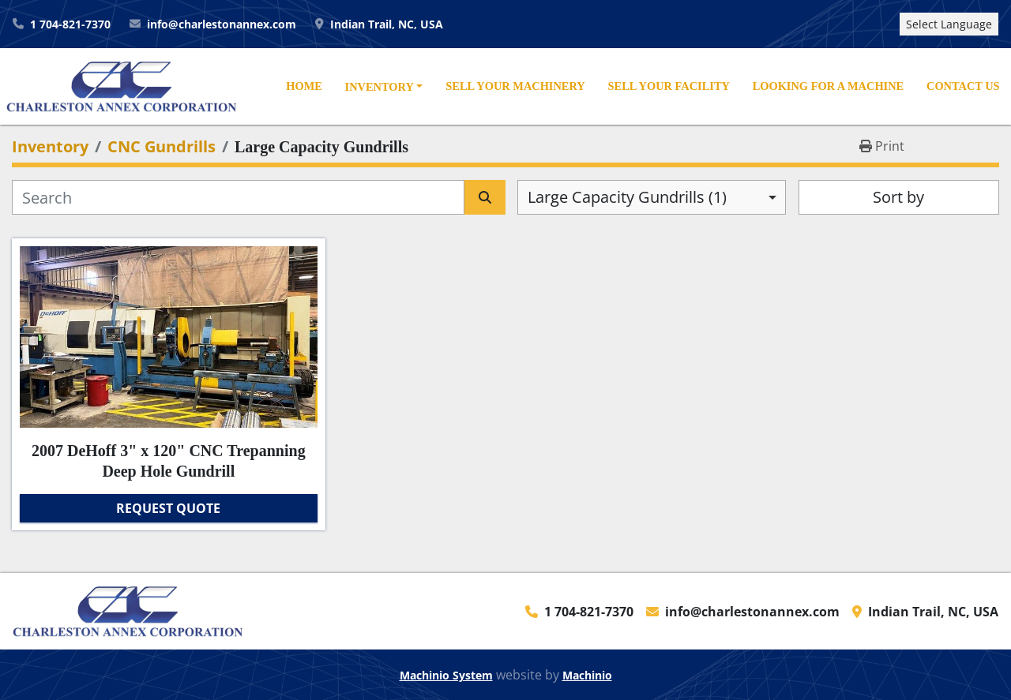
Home (304, 86)
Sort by (898, 197)
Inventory (379, 86)
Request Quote (168, 508)
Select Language (949, 24)
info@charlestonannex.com (221, 24)
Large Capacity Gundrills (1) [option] (627, 197)
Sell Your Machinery (514, 86)
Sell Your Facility (669, 86)
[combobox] (651, 197)
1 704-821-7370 (70, 24)
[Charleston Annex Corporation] (128, 610)
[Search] (238, 197)
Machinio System (446, 675)
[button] (383, 87)
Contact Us (963, 86)
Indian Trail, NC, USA (386, 24)
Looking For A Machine (828, 86)
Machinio (587, 675)
